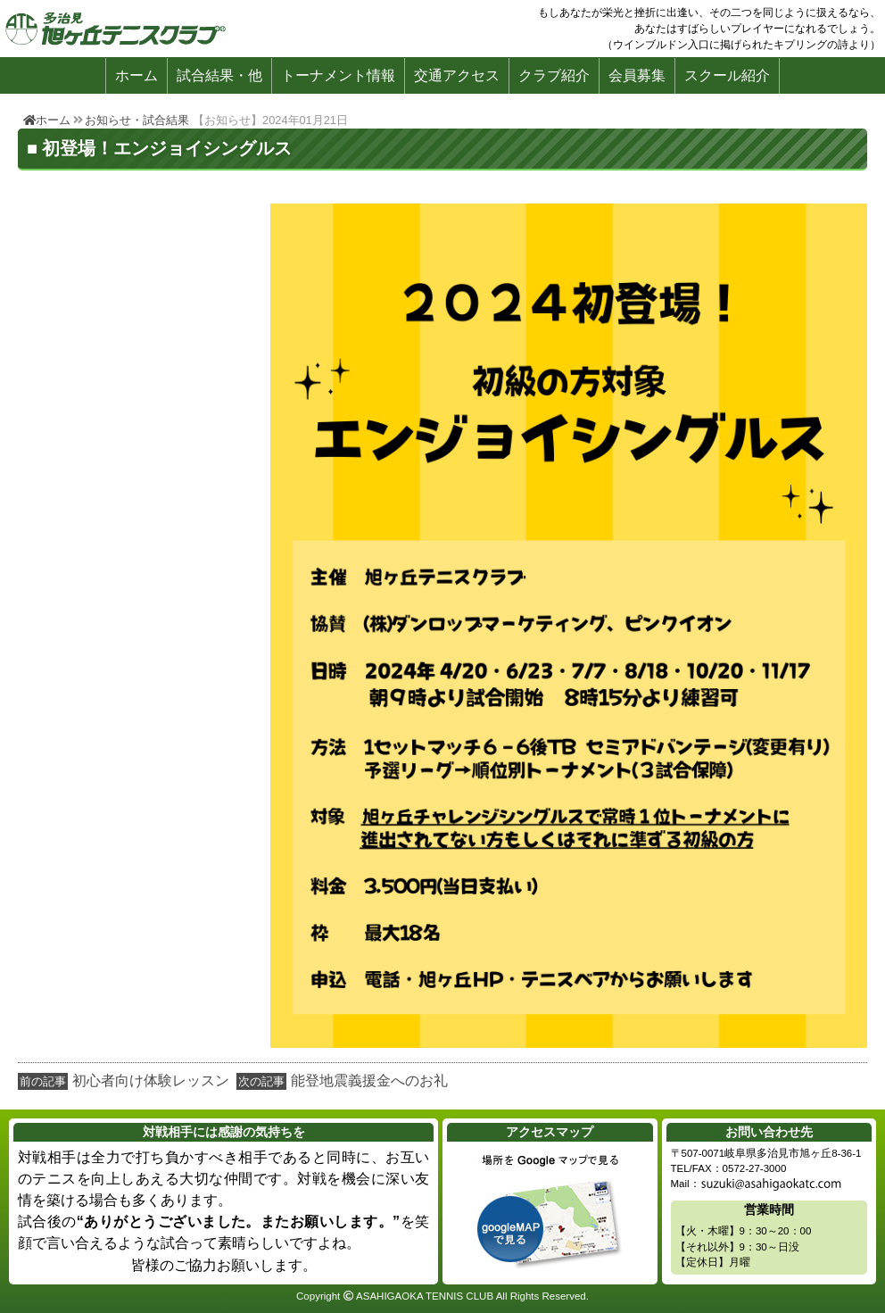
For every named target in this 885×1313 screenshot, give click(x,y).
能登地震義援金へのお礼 (369, 1080)
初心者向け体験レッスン (150, 1080)
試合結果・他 (219, 75)
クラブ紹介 (554, 75)
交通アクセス (457, 75)
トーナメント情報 (338, 75)
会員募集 (637, 75)
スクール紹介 (727, 75)
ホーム (136, 75)
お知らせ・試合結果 (137, 120)
